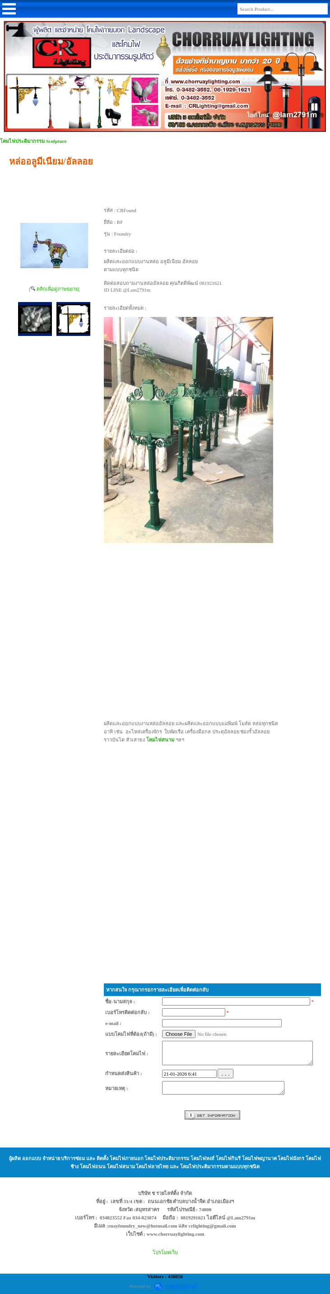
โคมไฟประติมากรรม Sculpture (33, 141)
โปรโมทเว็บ (165, 1252)
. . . (225, 1073)
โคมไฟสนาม (160, 739)
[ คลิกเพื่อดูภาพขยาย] (54, 289)
